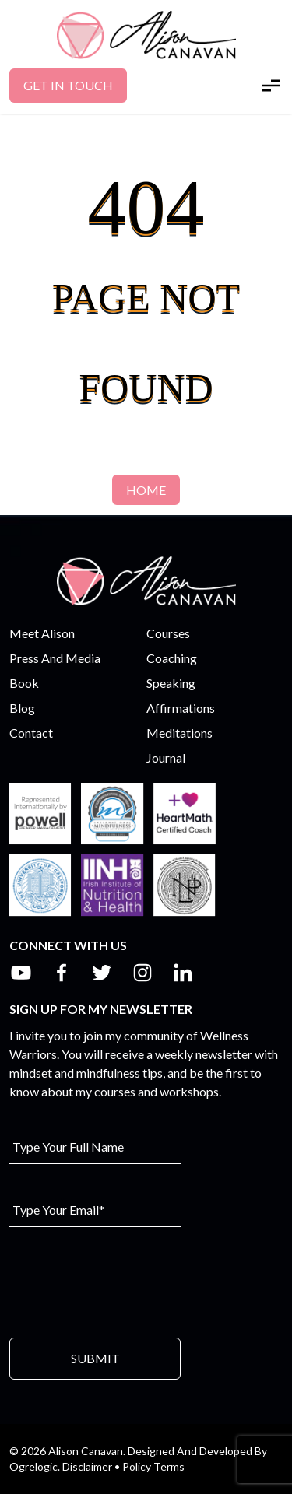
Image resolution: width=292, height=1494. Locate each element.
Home (146, 489)
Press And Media (54, 658)
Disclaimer (87, 1466)
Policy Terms (153, 1466)
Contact (31, 732)
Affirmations (180, 707)
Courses (168, 633)
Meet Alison (42, 633)
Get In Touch (68, 85)
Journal (165, 757)
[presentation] (127, 1280)
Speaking (170, 682)
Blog (22, 707)
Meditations (179, 732)
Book (24, 682)
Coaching (171, 658)
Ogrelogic (33, 1466)
